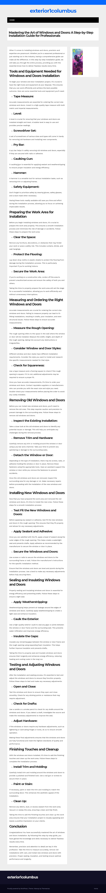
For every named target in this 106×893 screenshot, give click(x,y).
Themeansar (46, 888)
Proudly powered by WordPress (17, 888)
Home (12, 20)
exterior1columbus (53, 11)
